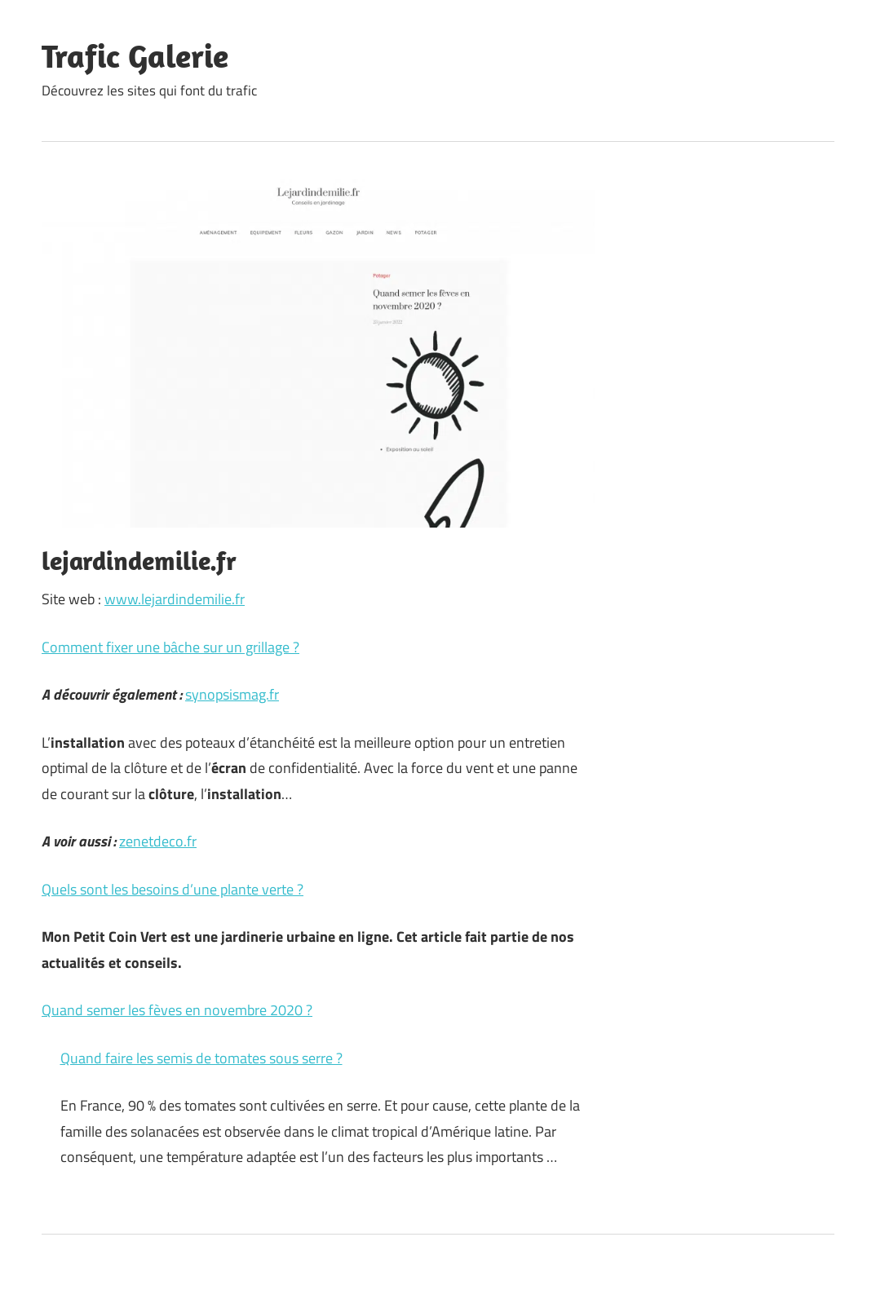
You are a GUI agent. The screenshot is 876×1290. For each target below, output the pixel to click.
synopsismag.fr (232, 694)
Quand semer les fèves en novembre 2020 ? (177, 1010)
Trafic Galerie (135, 55)
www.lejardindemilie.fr (174, 599)
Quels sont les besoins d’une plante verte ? (172, 889)
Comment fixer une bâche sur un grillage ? (170, 647)
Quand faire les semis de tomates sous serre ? (201, 1058)
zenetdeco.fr (158, 841)
